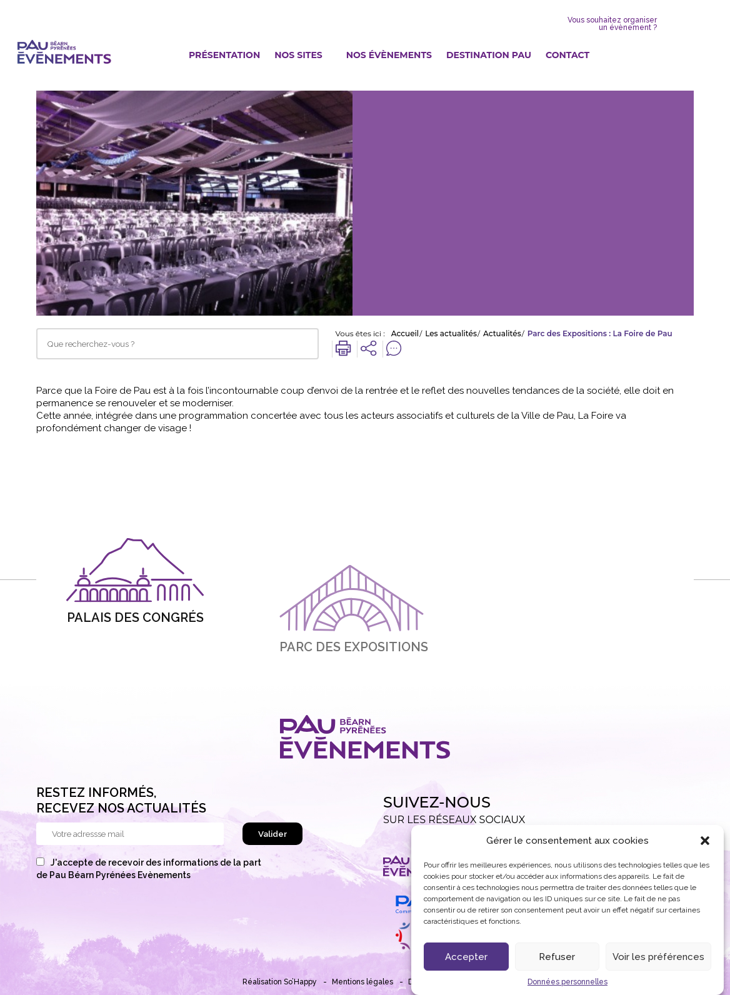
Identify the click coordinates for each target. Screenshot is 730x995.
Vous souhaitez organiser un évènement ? (612, 24)
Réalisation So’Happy (279, 982)
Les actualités (451, 334)
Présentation (224, 55)
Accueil (405, 334)
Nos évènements (389, 55)
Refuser (557, 960)
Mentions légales (362, 982)
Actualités (502, 334)
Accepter (466, 960)
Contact (567, 55)
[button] (705, 844)
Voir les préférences (658, 960)
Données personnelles (568, 985)
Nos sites (298, 55)
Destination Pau (488, 55)
